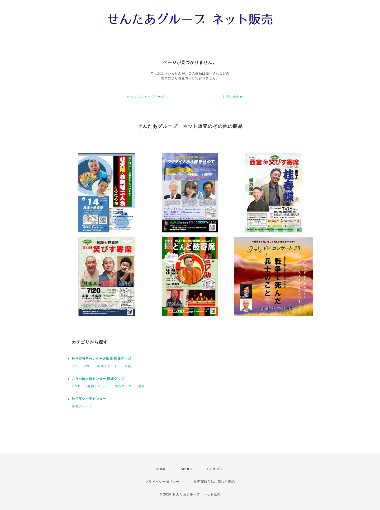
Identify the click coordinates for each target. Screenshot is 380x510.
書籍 (127, 366)
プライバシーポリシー (162, 482)
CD (74, 366)
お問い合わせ (232, 97)
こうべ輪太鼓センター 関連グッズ (98, 379)
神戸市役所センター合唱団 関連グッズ (101, 359)
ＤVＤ (76, 386)
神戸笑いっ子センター (89, 399)
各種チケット (107, 366)
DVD (87, 366)
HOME (161, 469)
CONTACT (215, 469)
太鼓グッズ (123, 386)
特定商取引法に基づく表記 (214, 482)
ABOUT (187, 469)
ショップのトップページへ (147, 97)
